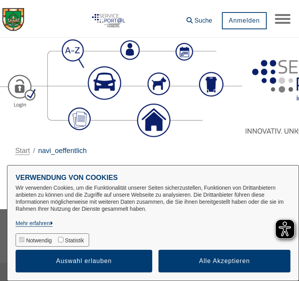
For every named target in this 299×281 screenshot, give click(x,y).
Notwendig (39, 240)
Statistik (74, 240)
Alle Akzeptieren (224, 261)
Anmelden (244, 20)
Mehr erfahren (33, 223)
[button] (199, 18)
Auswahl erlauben (84, 261)
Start (22, 151)
